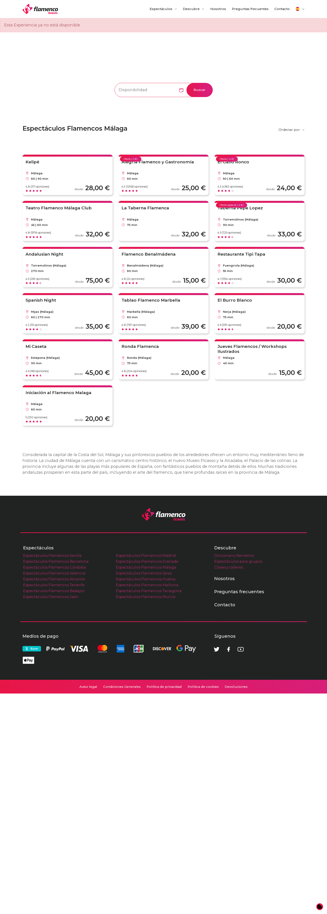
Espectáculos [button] (161, 9)
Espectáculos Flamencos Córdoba (54, 788)
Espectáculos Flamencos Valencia (54, 793)
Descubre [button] (191, 9)
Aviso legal (88, 907)
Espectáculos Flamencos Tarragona (148, 811)
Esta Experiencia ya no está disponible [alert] (42, 25)
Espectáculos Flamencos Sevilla (52, 776)
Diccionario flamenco (234, 776)
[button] (300, 9)
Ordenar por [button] (289, 130)
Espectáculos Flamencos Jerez (144, 793)
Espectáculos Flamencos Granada (147, 782)
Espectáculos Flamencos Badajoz (53, 811)
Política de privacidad (164, 907)
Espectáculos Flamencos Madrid (146, 776)
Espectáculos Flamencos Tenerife (54, 805)
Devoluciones (236, 907)
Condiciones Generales (122, 907)
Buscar (199, 90)
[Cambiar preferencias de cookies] (319, 906)
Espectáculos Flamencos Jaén (51, 817)
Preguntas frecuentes (250, 9)
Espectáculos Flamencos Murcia (145, 817)
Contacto (282, 9)
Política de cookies (203, 907)
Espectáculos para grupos (238, 782)
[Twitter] (217, 869)
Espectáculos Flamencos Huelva (145, 799)
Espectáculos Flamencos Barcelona (56, 782)
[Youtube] (241, 869)
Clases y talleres (228, 788)
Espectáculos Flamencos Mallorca (147, 805)
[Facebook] (229, 869)
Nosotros (218, 9)
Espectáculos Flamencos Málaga (146, 788)
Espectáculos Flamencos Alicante (54, 799)
